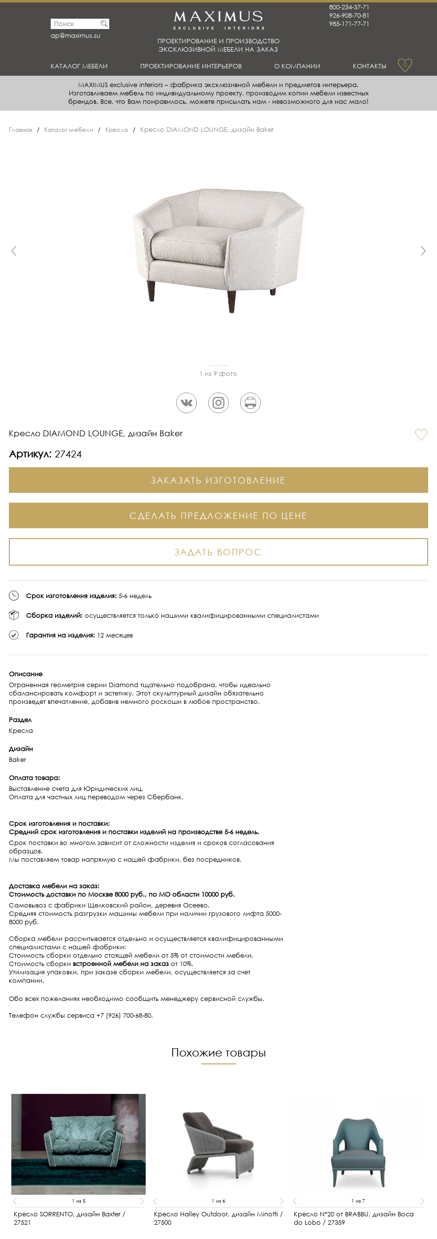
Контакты (367, 66)
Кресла (123, 129)
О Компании (301, 66)
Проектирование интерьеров (195, 66)
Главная (21, 129)
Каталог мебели (83, 66)
